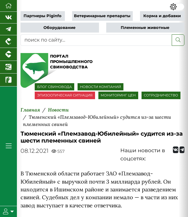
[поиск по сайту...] (96, 40)
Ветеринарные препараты (102, 16)
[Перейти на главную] (8, 6)
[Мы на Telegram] (182, 149)
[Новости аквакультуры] (8, 67)
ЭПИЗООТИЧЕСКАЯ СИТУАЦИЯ (64, 95)
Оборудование (59, 27)
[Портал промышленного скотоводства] (8, 54)
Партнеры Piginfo (43, 16)
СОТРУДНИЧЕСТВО (161, 95)
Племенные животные (145, 27)
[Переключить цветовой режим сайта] (177, 7)
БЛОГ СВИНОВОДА (54, 87)
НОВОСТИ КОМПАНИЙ (100, 87)
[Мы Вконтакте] (8, 18)
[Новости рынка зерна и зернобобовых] (8, 80)
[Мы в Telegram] (8, 29)
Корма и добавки (162, 16)
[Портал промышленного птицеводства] (8, 41)
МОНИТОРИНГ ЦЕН (118, 95)
